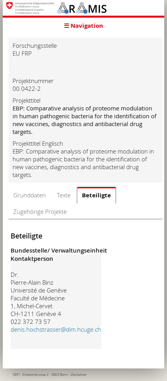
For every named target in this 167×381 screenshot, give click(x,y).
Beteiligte (96, 195)
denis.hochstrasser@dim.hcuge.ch (56, 329)
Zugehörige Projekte (40, 211)
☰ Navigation (83, 26)
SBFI (16, 374)
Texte (64, 195)
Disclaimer (79, 374)
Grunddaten (29, 195)
